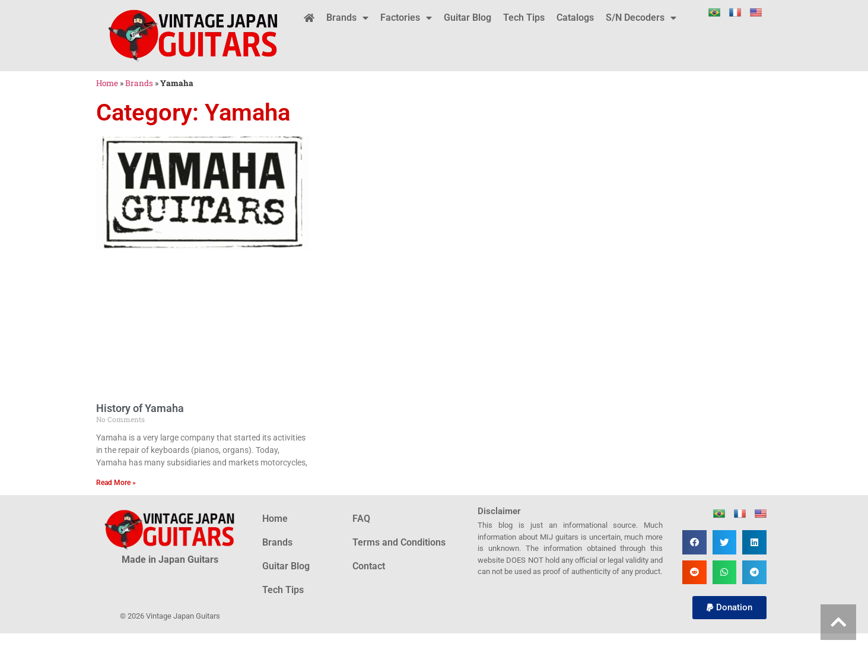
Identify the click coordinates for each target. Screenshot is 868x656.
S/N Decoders (641, 17)
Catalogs (575, 17)
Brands (347, 17)
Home (107, 83)
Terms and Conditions (399, 542)
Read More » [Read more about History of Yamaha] (116, 482)
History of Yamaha (140, 408)
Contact (368, 566)
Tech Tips (524, 17)
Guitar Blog (467, 17)
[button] (694, 542)
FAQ (361, 518)
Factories (406, 17)
